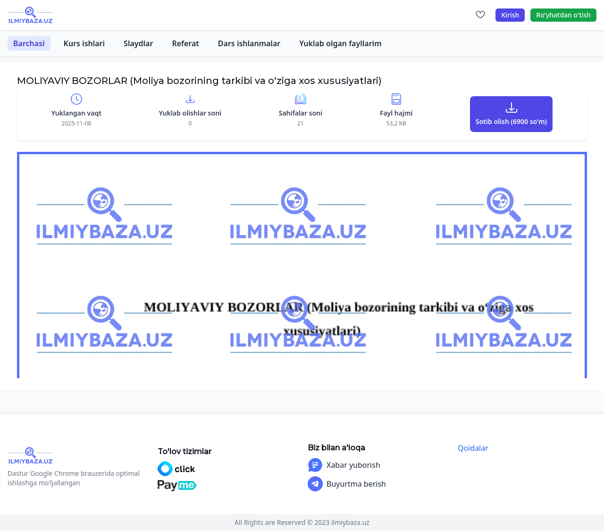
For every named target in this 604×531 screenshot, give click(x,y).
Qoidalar (473, 448)
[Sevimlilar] (480, 15)
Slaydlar (138, 43)
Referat (185, 43)
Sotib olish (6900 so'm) (511, 121)
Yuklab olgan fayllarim (340, 43)
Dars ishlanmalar (249, 43)
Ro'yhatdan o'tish (563, 14)
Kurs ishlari (84, 43)
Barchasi (29, 43)
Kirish (510, 14)
